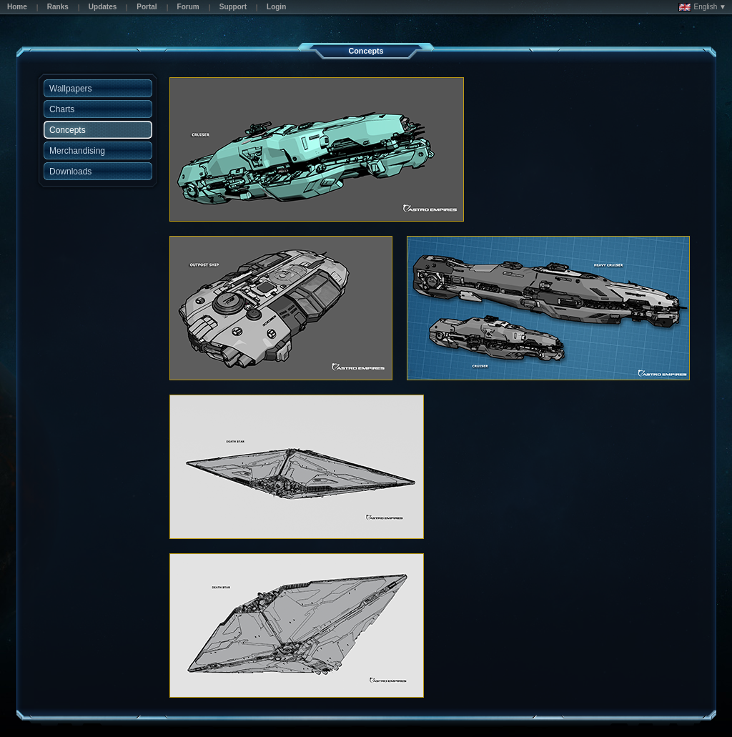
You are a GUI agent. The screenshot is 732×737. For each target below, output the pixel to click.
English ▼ (702, 7)
